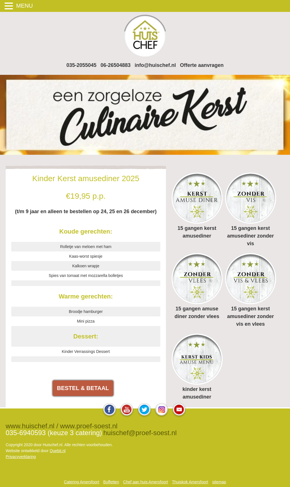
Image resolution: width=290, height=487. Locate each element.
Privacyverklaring (21, 456)
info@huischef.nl (155, 65)
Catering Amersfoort (81, 482)
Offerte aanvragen (202, 65)
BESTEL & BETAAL (83, 388)
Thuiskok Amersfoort (190, 482)
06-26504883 (116, 65)
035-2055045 (81, 65)
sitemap (219, 482)
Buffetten (111, 482)
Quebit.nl (57, 450)
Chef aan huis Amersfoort (145, 482)
